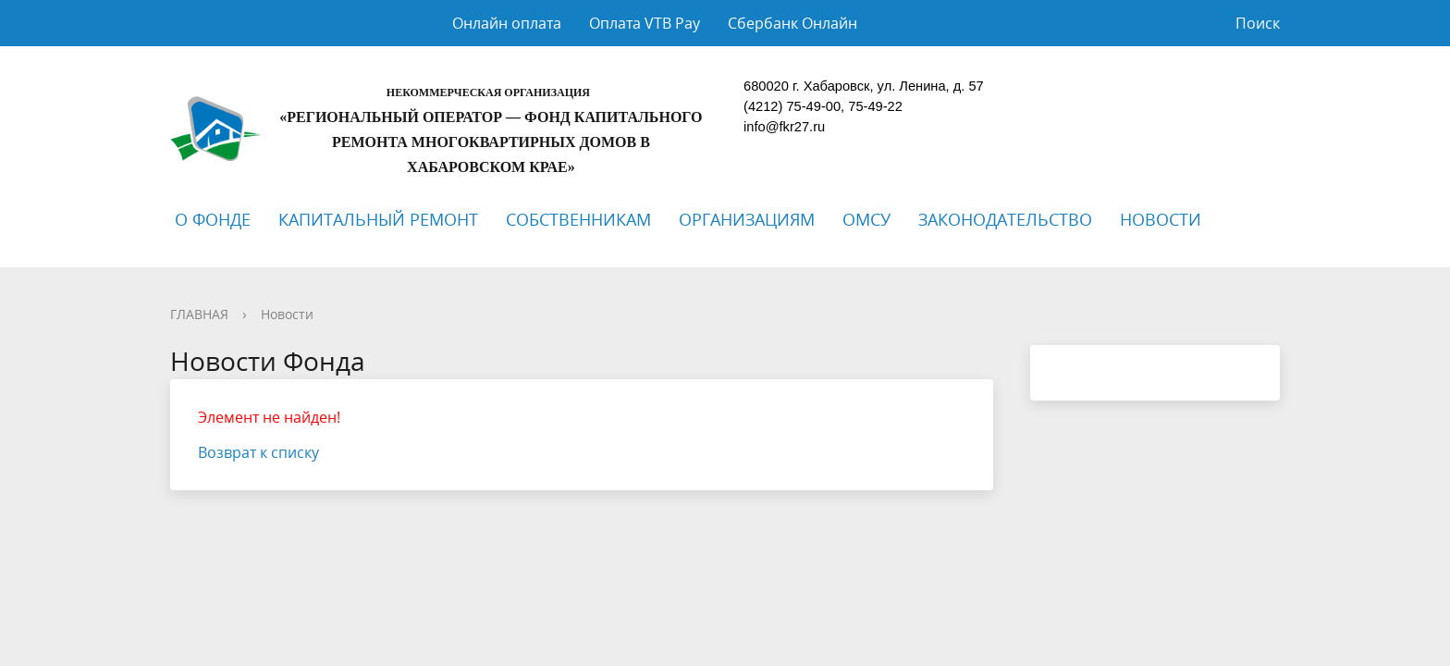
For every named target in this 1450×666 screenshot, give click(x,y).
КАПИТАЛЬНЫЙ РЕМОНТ (378, 219)
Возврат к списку (258, 452)
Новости (287, 314)
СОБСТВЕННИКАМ (578, 219)
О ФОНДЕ (213, 219)
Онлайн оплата (506, 23)
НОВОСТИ (1160, 219)
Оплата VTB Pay (644, 23)
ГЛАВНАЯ (199, 314)
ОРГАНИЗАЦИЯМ (747, 219)
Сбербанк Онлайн (792, 23)
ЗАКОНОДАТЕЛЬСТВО (1005, 219)
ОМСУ (866, 219)
